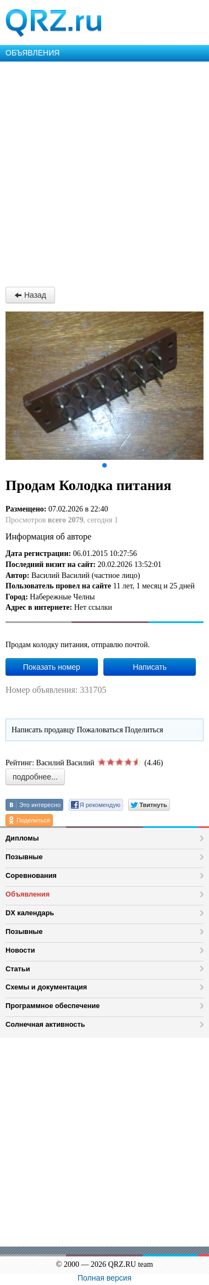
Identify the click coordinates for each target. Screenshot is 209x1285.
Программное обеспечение (53, 1006)
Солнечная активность (45, 1024)
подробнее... (35, 776)
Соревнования (31, 875)
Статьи (18, 969)
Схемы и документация (46, 987)
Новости (20, 950)
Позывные (24, 857)
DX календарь (30, 913)
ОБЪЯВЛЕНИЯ (32, 52)
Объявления (28, 894)
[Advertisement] (104, 171)
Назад (30, 295)
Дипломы (22, 838)
